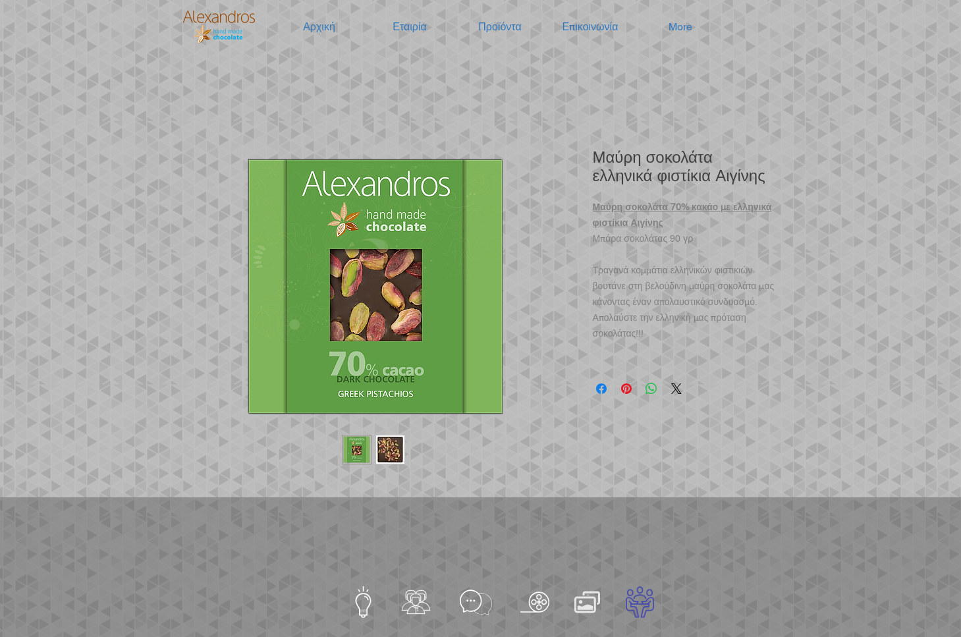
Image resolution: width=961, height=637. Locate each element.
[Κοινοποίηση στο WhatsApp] (651, 389)
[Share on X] (676, 389)
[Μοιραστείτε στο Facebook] (601, 389)
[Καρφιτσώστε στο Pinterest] (626, 389)
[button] (410, 27)
